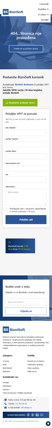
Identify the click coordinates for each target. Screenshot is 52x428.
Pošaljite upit (26, 219)
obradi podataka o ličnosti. (23, 211)
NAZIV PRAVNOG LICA (13, 163)
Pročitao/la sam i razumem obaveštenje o (28, 210)
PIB (7, 174)
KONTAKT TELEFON (12, 139)
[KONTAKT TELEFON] (26, 144)
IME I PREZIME (11, 128)
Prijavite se (26, 311)
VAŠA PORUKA (11, 187)
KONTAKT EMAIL (11, 151)
